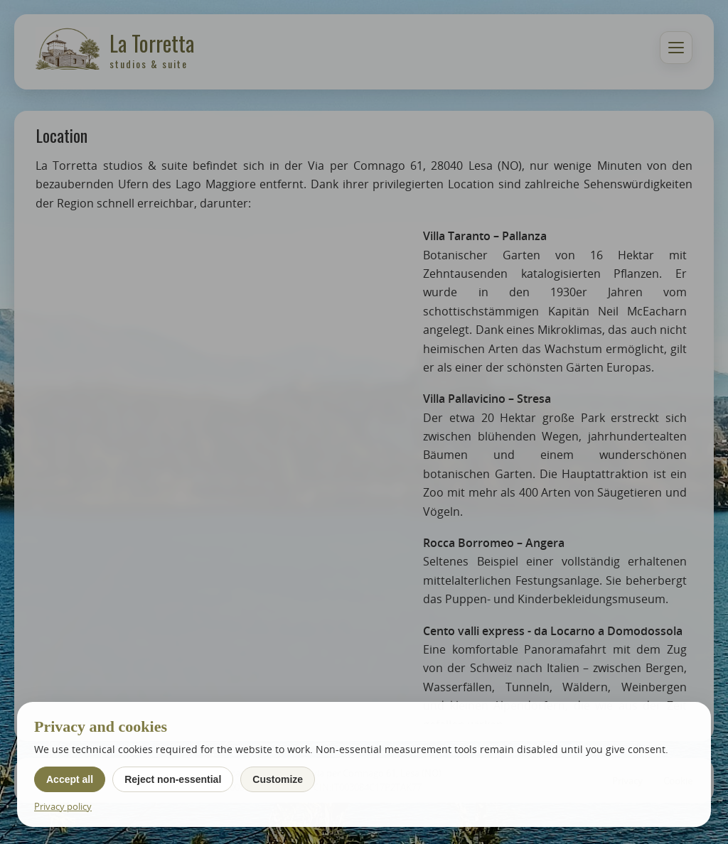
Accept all (69, 779)
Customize (277, 779)
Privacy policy (63, 806)
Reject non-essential (172, 779)
